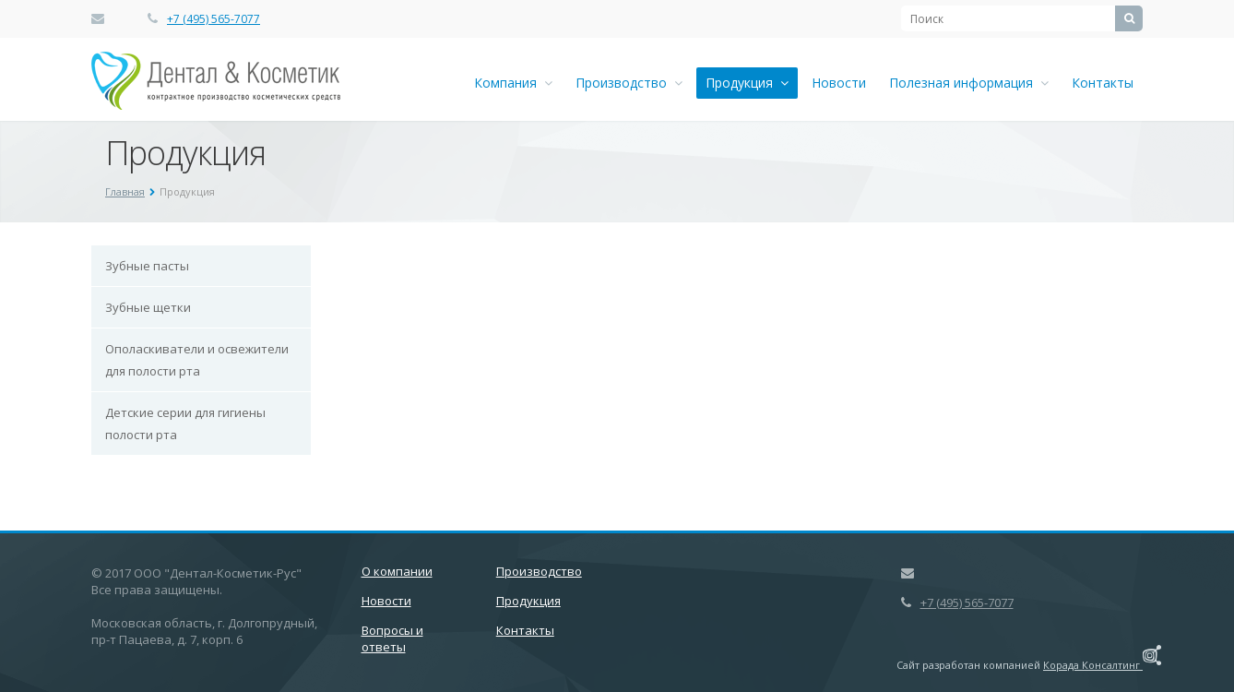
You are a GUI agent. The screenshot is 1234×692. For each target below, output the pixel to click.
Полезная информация (969, 82)
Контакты (1102, 82)
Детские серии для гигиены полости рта (185, 423)
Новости (839, 82)
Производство (628, 82)
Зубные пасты (147, 265)
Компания (513, 82)
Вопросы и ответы (392, 638)
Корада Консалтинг (1102, 665)
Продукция (747, 82)
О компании (397, 571)
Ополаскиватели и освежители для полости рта (197, 359)
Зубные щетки (148, 307)
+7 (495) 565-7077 (213, 19)
